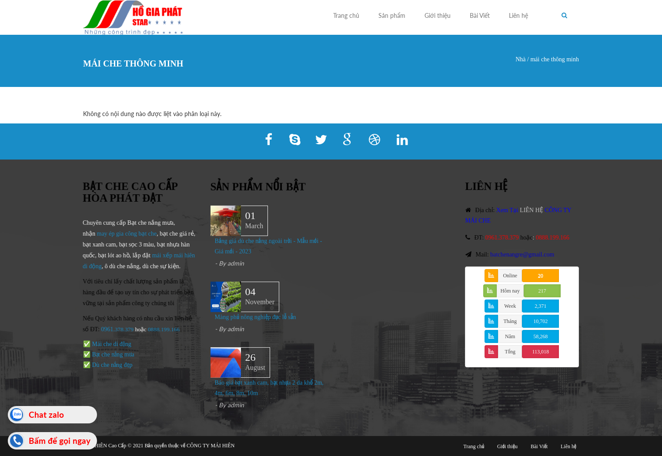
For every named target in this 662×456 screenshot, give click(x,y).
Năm (510, 336)
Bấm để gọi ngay (59, 441)
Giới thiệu (438, 15)
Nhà (520, 59)
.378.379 (123, 329)
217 (542, 291)
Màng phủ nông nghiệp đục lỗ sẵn (255, 317)
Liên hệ (518, 15)
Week (510, 306)
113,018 (540, 352)
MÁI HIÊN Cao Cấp (104, 446)
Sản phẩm (391, 15)
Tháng (510, 321)
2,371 (540, 306)
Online (510, 276)
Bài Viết (480, 15)
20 (540, 276)
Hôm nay (510, 291)
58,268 (540, 336)
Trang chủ (346, 15)
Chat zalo (46, 414)
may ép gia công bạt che (126, 233)
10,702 (540, 321)
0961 (106, 329)
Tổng (510, 352)
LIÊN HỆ (533, 210)
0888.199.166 (163, 329)
